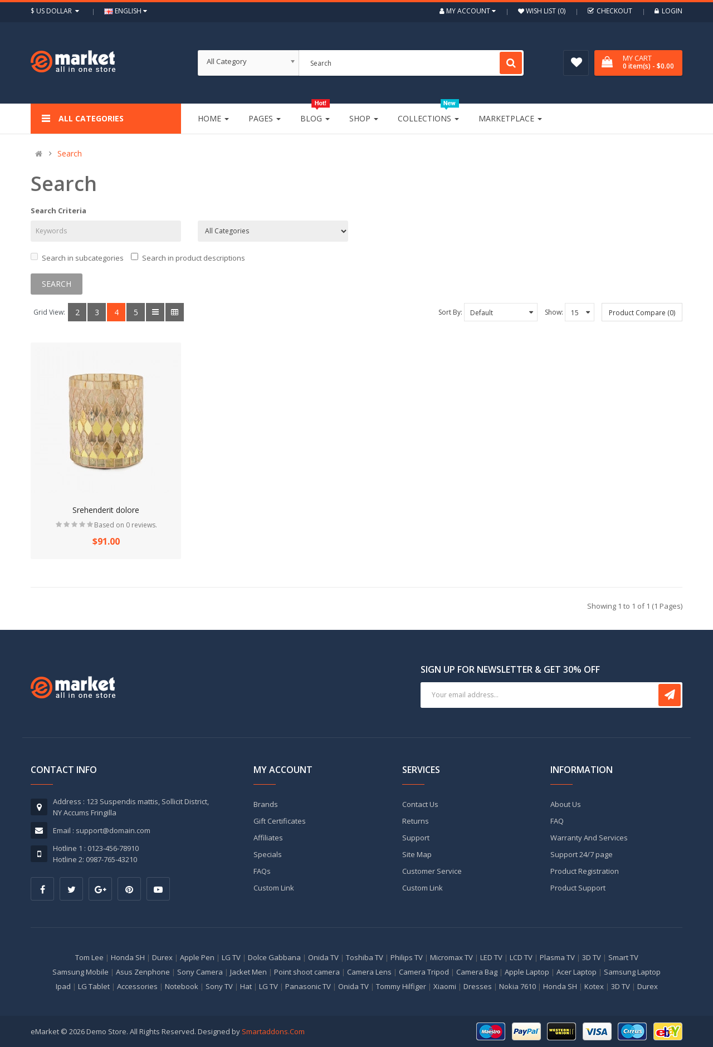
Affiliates (268, 838)
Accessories (137, 986)
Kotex (594, 986)
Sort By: (450, 312)
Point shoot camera (307, 972)
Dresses (477, 986)
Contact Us (420, 804)
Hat (246, 986)
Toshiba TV (364, 957)
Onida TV (323, 957)
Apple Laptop (527, 972)
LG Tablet (94, 986)
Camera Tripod (424, 972)
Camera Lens (369, 972)
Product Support (577, 888)
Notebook (181, 986)
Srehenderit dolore (105, 510)
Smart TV (623, 957)
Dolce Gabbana (274, 957)
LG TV (231, 957)
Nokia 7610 (517, 986)
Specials (267, 854)
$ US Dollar (56, 11)
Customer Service (432, 871)
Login (668, 11)
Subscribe (669, 695)
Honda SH (128, 957)
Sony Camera (200, 972)
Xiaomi (444, 986)
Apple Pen (197, 957)
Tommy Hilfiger (401, 986)
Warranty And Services (589, 838)
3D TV (591, 957)
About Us (565, 804)
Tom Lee (89, 957)
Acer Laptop (576, 972)
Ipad (63, 986)
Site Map (417, 854)
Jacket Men (248, 972)
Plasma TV (557, 957)
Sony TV (219, 986)
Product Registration (584, 871)
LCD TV (521, 957)
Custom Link (273, 888)
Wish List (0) (544, 11)
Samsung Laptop (632, 972)
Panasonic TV (308, 986)
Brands (265, 804)
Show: (554, 312)
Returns (415, 821)
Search (69, 153)
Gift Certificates (279, 821)
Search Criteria (58, 211)
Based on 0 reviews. (125, 525)
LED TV (491, 957)
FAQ (557, 821)
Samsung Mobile (80, 972)
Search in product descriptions (188, 258)
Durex (162, 957)
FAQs (262, 871)
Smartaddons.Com (273, 1031)
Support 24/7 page (581, 854)
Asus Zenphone (143, 972)
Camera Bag (476, 972)
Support (415, 838)
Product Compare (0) (642, 312)
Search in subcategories (77, 258)
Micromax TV (451, 957)
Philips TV (406, 957)
